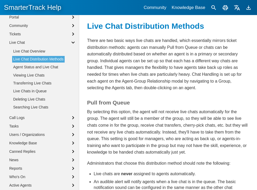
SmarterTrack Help (32, 7)
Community (155, 7)
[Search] (214, 7)
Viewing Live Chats (29, 118)
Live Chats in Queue (30, 134)
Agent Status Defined (26, 42)
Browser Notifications (26, 51)
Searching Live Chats (30, 150)
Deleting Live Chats (29, 142)
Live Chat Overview (29, 94)
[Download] (248, 7)
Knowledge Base (188, 7)
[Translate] (237, 7)
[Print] (225, 7)
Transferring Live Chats (32, 126)
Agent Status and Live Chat (35, 110)
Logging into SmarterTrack (31, 34)
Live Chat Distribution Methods (38, 102)
